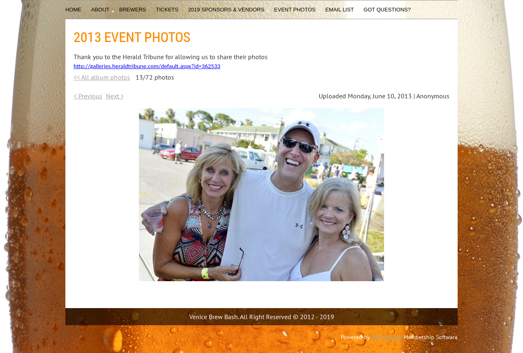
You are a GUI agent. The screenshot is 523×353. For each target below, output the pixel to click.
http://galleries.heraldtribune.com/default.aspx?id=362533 (147, 66)
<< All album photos (102, 77)
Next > (115, 96)
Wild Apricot (386, 337)
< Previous (88, 96)
